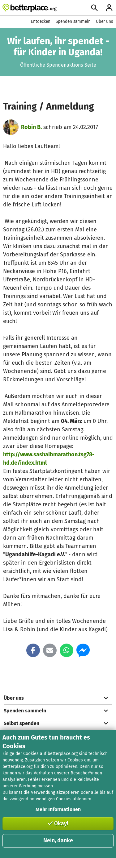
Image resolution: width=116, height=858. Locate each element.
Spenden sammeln (73, 21)
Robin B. (31, 127)
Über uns (104, 21)
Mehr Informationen (58, 809)
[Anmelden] (109, 7)
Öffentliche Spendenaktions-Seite (58, 65)
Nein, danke (58, 840)
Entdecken (40, 21)
